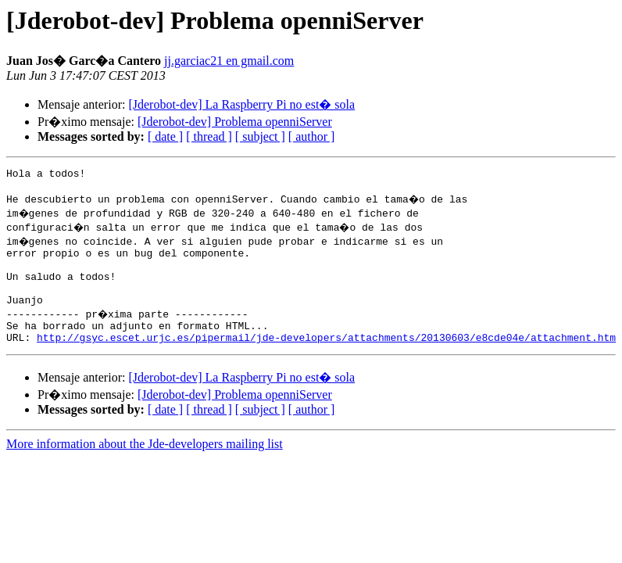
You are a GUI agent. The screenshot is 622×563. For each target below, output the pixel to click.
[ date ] (165, 136)
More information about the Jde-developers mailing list (144, 465)
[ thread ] (209, 136)
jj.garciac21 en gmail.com (229, 60)
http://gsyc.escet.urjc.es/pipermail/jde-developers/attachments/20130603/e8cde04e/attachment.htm (326, 358)
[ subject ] (260, 136)
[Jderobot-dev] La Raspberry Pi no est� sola (241, 104)
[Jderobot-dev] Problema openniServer (235, 121)
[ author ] (311, 136)
